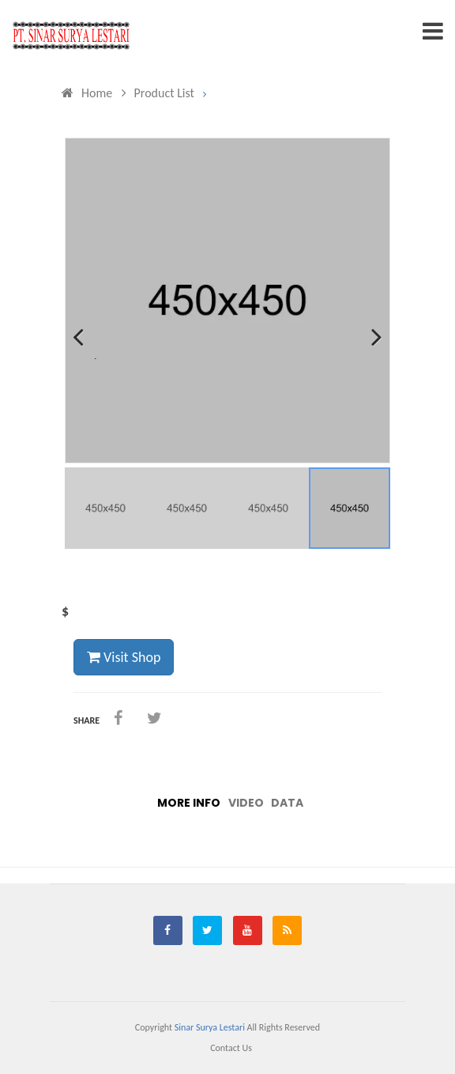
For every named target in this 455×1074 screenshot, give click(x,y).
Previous (88, 357)
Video (246, 803)
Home (87, 92)
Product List (158, 92)
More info (188, 803)
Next (371, 357)
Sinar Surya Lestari (210, 1027)
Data (287, 803)
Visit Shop (123, 657)
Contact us (231, 1047)
